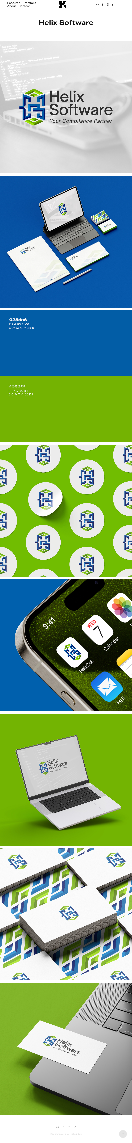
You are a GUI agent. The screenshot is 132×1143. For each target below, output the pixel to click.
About (11, 6)
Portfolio (30, 3)
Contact (24, 6)
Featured (13, 3)
